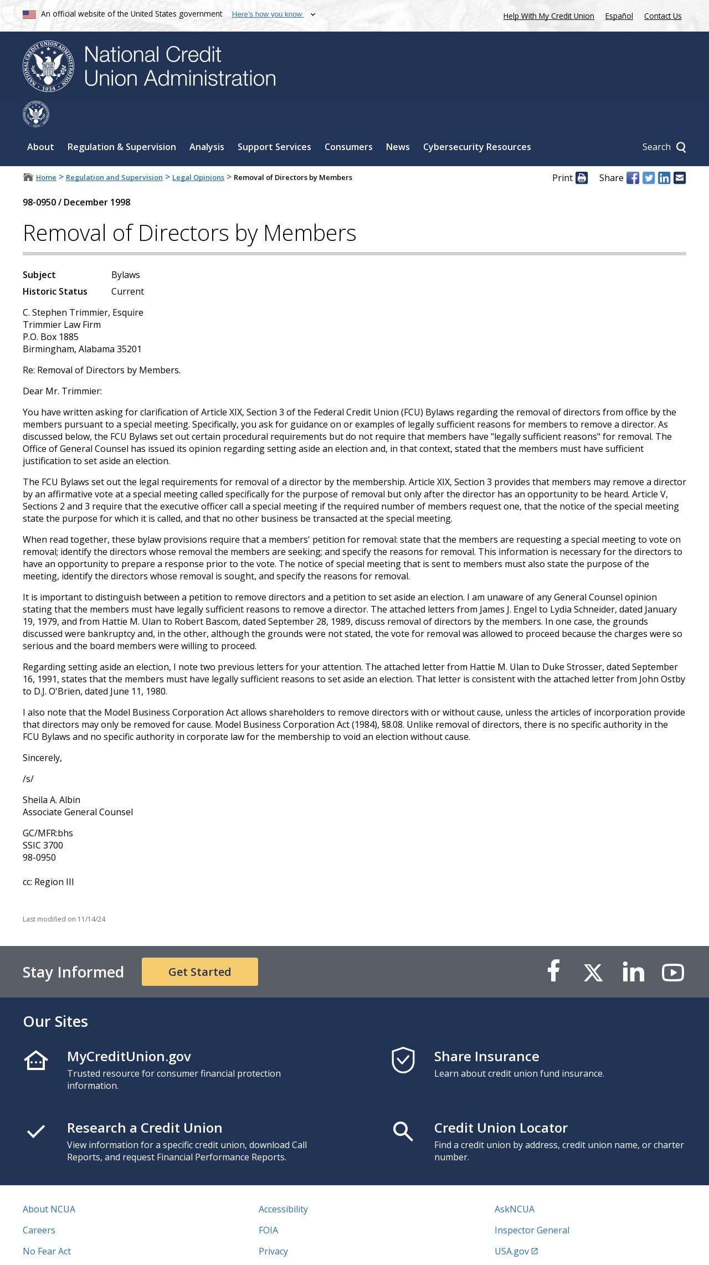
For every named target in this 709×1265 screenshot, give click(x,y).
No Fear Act (47, 1224)
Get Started (200, 945)
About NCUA (49, 1182)
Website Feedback (296, 1246)
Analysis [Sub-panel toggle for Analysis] (206, 120)
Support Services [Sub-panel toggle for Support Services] (274, 120)
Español (619, 16)
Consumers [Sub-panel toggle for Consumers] (349, 120)
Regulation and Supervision (114, 151)
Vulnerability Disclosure (72, 1246)
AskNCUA (515, 1182)
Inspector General (532, 1203)
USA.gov (512, 1224)
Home (46, 151)
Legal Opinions (198, 151)
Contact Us (663, 16)
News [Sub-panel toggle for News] (398, 120)
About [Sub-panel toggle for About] (40, 120)
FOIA (268, 1203)
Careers (39, 1203)
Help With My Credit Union (546, 14)
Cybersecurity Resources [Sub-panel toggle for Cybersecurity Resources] (477, 120)
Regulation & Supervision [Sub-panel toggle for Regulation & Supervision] (122, 120)
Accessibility (283, 1182)
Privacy (273, 1224)
